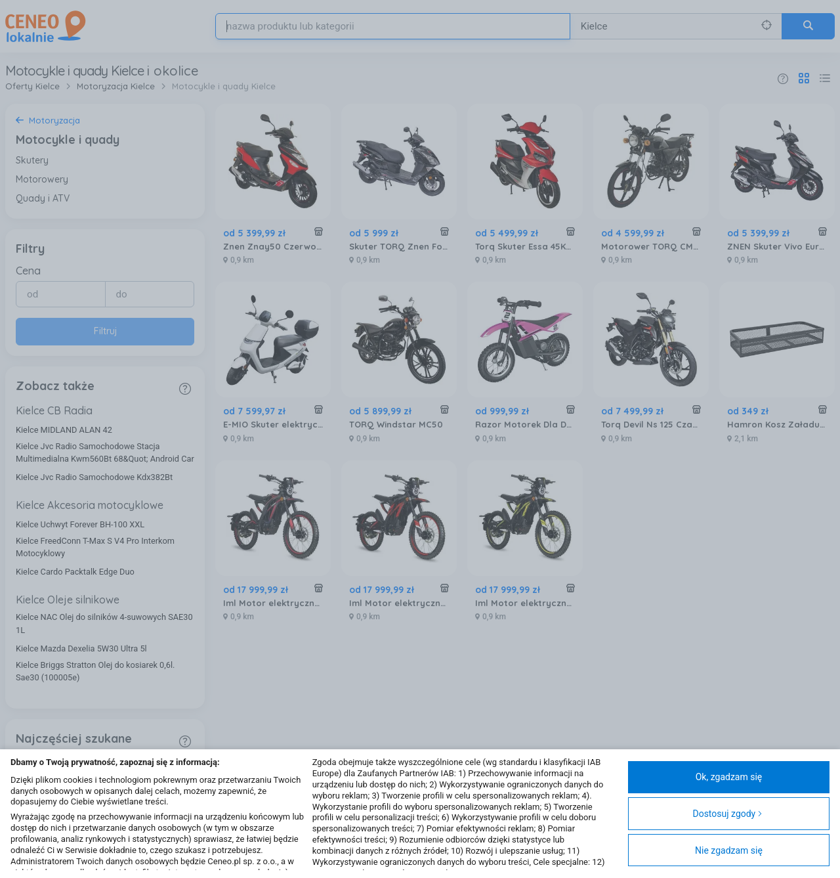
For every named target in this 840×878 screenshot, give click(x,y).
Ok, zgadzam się (729, 777)
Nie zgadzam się (729, 850)
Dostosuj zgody (727, 813)
